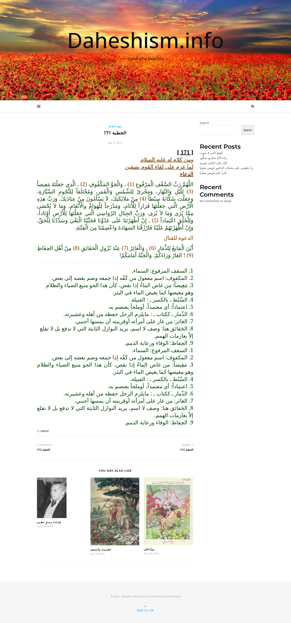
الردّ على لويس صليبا (213, 173)
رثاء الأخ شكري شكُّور (213, 158)
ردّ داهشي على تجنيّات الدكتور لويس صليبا (226, 168)
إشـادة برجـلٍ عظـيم (49, 522)
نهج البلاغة (115, 126)
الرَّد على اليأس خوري (213, 163)
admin (45, 431)
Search (204, 123)
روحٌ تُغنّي (149, 549)
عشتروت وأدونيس (101, 549)
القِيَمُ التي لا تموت (211, 153)
